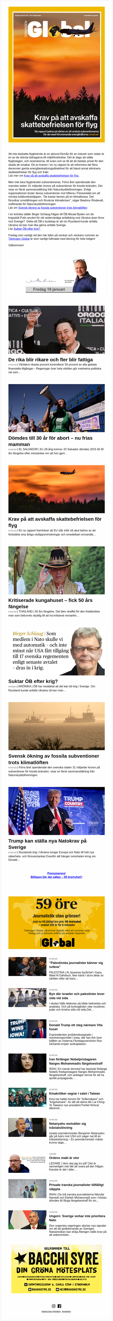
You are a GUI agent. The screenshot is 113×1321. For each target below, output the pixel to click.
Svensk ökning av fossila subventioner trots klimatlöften (52, 207)
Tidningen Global (19, 238)
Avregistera (66, 1311)
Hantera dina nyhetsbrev (51, 1311)
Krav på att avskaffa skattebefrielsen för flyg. (51, 175)
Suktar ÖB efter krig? (27, 228)
